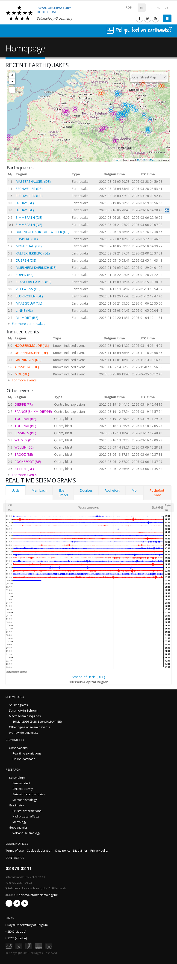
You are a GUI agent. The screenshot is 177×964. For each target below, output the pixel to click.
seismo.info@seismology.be (38, 895)
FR (149, 7)
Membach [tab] (39, 490)
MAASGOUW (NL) (29, 303)
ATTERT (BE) (24, 469)
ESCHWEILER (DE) (29, 188)
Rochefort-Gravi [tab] (157, 492)
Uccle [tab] (16, 490)
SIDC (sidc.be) (16, 932)
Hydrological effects (25, 816)
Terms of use (15, 851)
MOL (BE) (22, 374)
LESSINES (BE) (25, 433)
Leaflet (117, 160)
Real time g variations (26, 753)
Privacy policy (99, 851)
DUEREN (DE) (26, 260)
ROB (126, 7)
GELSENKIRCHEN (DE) (31, 352)
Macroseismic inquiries (25, 716)
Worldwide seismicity (23, 733)
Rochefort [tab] (112, 490)
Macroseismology (24, 800)
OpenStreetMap (146, 160)
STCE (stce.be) (17, 938)
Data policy (62, 851)
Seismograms (18, 705)
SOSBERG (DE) (27, 239)
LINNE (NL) (24, 310)
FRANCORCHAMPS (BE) (33, 282)
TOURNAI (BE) (25, 418)
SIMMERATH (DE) (29, 217)
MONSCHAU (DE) (29, 246)
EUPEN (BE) (24, 274)
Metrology (19, 822)
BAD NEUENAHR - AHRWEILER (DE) (42, 232)
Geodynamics (18, 827)
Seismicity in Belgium (23, 711)
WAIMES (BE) (24, 440)
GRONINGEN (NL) (28, 360)
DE (166, 7)
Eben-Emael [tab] (63, 492)
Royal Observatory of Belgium (27, 925)
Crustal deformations (26, 811)
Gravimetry (16, 805)
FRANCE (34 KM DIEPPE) (33, 411)
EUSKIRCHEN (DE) (29, 296)
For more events (24, 380)
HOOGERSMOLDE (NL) (32, 345)
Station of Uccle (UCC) (88, 677)
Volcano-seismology (26, 833)
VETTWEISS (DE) (28, 289)
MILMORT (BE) (27, 317)
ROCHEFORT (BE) (28, 461)
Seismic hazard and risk (28, 794)
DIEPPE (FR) (24, 404)
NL (158, 7)
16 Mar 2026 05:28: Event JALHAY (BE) (37, 722)
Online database (23, 759)
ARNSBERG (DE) (27, 367)
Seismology (17, 778)
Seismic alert (21, 783)
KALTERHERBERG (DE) (33, 253)
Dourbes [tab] (86, 490)
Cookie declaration (39, 851)
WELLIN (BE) (24, 447)
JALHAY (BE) (25, 203)
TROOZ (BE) (24, 454)
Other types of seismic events (29, 727)
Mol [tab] (134, 490)
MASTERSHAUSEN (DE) (33, 181)
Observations (18, 748)
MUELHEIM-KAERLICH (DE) (36, 267)
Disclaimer (80, 851)
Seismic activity (22, 789)
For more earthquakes (28, 323)
